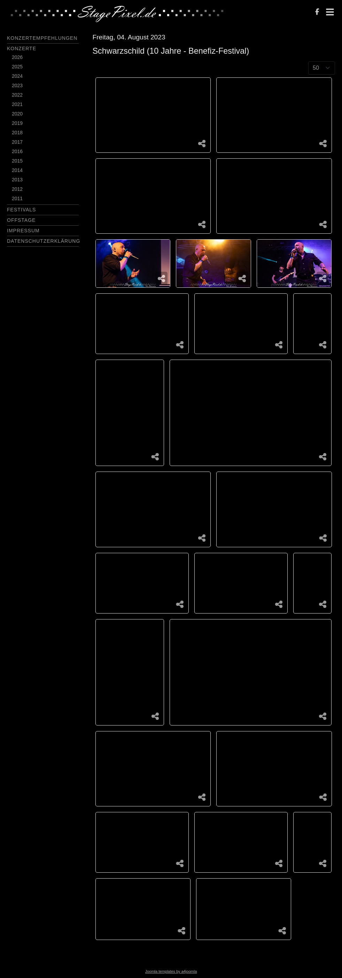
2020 (17, 113)
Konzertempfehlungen (42, 38)
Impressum (23, 230)
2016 (17, 151)
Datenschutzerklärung (43, 241)
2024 (17, 76)
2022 (17, 95)
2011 (17, 198)
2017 (17, 142)
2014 (17, 170)
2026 (17, 57)
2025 (17, 66)
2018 (17, 132)
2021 (17, 104)
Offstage (21, 220)
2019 (17, 123)
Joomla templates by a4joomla (171, 971)
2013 (17, 179)
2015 (17, 161)
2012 (17, 189)
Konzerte (21, 48)
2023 (17, 85)
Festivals (21, 209)
